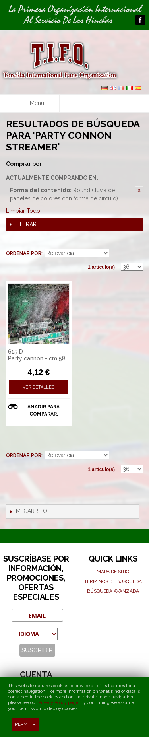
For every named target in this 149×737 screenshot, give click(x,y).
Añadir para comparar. (43, 410)
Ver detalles (38, 387)
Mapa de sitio (113, 571)
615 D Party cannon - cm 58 (37, 355)
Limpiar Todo (23, 211)
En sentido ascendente (116, 253)
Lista (137, 241)
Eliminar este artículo (139, 190)
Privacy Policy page (58, 702)
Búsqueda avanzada (113, 591)
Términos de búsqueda (113, 581)
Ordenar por (23, 253)
